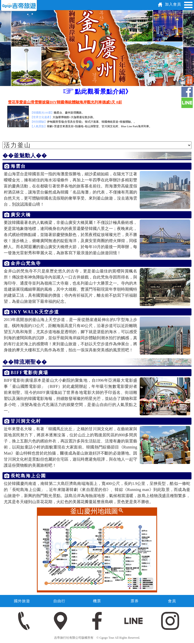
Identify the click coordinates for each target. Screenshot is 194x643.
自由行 (59, 601)
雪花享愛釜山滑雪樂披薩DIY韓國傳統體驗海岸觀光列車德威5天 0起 (65, 102)
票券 (135, 601)
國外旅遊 (22, 601)
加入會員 (173, 4)
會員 (172, 601)
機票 (97, 601)
